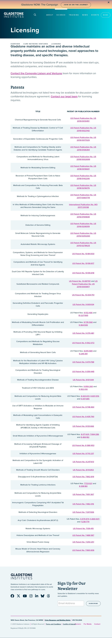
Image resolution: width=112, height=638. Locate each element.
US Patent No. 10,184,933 (83, 254)
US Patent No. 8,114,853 (83, 470)
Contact (97, 624)
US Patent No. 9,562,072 (83, 343)
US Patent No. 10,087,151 (80, 281)
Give (105, 15)
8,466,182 (85, 437)
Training (74, 15)
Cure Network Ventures (35, 44)
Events (95, 15)
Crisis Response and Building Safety (57, 620)
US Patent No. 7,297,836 (83, 512)
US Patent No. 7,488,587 (83, 535)
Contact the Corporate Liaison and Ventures (36, 73)
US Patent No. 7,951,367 (83, 494)
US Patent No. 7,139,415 (83, 528)
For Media (88, 624)
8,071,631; (85, 434)
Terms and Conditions (53, 624)
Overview (15, 44)
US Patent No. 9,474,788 (83, 362)
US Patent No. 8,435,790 (83, 416)
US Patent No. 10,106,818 (83, 273)
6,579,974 (84, 519)
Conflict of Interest (69, 624)
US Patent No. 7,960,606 (83, 550)
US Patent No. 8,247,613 (83, 462)
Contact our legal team (64, 96)
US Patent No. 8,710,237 (83, 453)
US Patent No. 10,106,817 (83, 263)
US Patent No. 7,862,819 (83, 476)
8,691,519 (94, 396)
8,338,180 (83, 486)
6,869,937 (94, 519)
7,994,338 (94, 434)
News (85, 15)
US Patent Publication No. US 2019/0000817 (85, 284)
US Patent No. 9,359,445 (83, 371)
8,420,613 (85, 396)
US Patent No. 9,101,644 (83, 380)
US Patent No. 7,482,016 (83, 504)
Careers (78, 624)
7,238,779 (85, 522)
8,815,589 (88, 351)
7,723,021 (88, 483)
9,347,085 (85, 399)
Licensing (56, 44)
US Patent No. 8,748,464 (83, 407)
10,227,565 (83, 315)
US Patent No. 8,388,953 (83, 445)
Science (61, 15)
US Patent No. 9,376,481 (83, 333)
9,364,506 (83, 325)
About (49, 15)
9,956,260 (88, 386)
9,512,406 (88, 312)
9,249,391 (83, 354)
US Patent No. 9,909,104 (83, 304)
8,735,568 (88, 322)
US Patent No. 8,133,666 (83, 426)
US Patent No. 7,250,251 (83, 542)
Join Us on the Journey (76, 5)
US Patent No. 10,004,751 (83, 295)
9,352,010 (83, 389)
